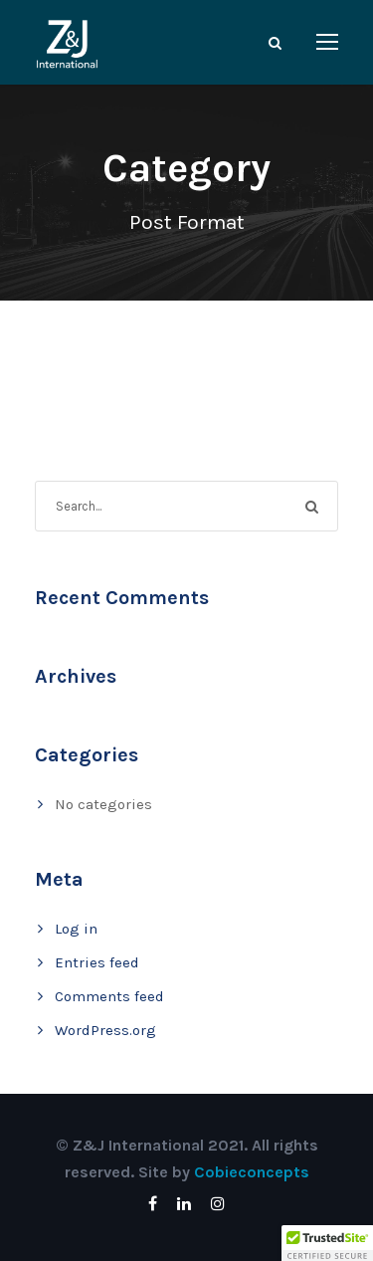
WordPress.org (105, 1030)
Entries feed (97, 962)
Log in (76, 929)
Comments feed (109, 996)
